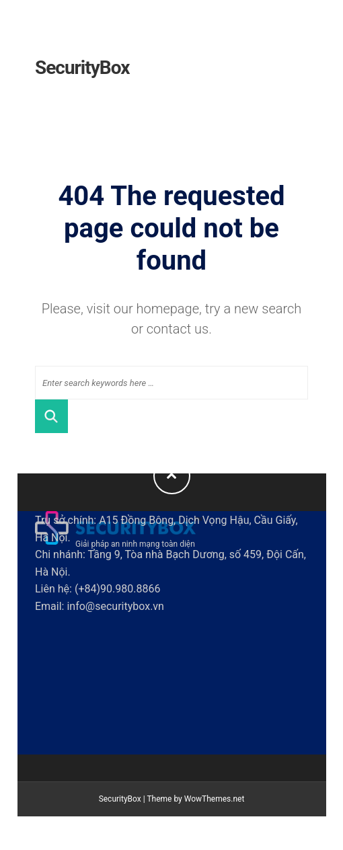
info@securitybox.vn (115, 606)
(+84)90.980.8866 (117, 588)
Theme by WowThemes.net (195, 799)
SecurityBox (82, 67)
